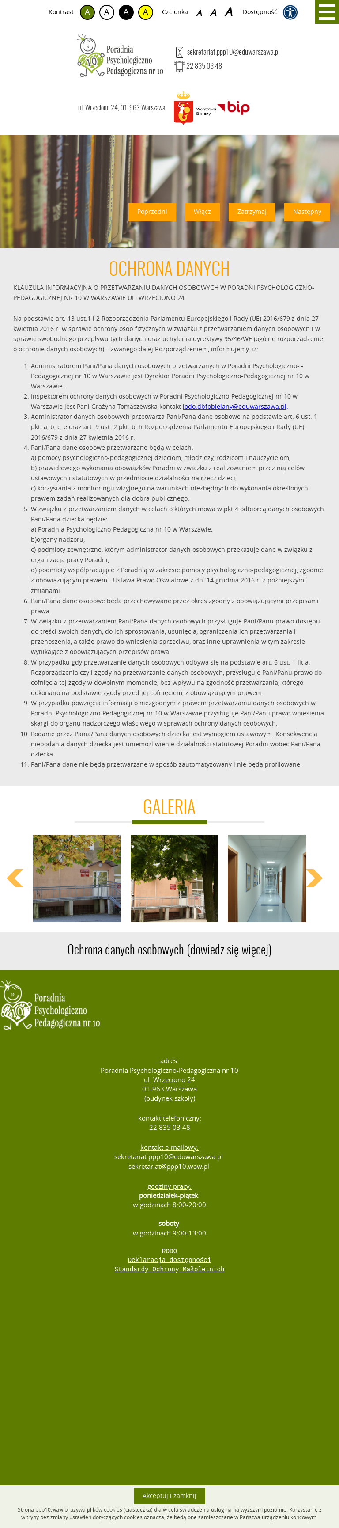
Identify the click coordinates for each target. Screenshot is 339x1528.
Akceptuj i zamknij (169, 1496)
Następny (307, 212)
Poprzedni (152, 212)
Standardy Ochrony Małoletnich (169, 1269)
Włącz (202, 212)
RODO (169, 1251)
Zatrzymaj (252, 212)
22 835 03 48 (198, 66)
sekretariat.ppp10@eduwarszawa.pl (226, 52)
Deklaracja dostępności (169, 1260)
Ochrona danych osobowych (169, 951)
